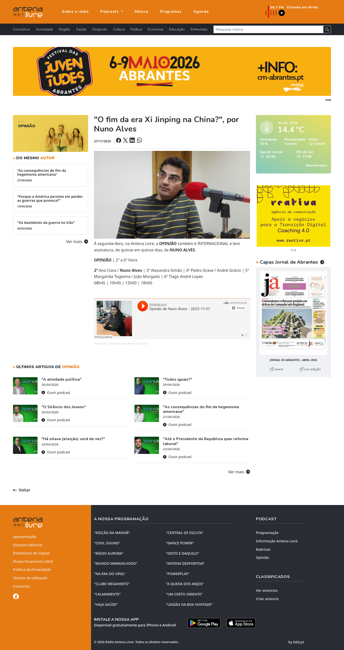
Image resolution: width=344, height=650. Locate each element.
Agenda (201, 11)
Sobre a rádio (75, 11)
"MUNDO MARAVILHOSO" (115, 563)
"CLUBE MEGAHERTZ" (112, 583)
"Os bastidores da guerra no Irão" (50, 225)
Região (64, 29)
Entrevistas (199, 29)
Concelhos (21, 29)
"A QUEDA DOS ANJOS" (185, 583)
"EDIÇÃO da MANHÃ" (112, 532)
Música (141, 11)
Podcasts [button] (110, 11)
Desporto (99, 29)
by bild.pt (296, 642)
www (276, 369)
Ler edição (310, 369)
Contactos (21, 586)
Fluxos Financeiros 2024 (33, 561)
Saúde (81, 29)
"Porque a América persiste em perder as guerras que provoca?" (50, 201)
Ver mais (77, 241)
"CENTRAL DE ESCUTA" (184, 532)
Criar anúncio (267, 598)
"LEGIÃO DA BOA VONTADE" (189, 604)
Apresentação (24, 536)
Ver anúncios (267, 590)
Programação (267, 532)
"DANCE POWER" (180, 543)
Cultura (119, 29)
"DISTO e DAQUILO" (182, 553)
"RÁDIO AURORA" (108, 553)
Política (136, 29)
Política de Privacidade (32, 569)
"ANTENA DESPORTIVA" (185, 563)
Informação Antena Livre (277, 541)
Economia (155, 29)
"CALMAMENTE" (107, 594)
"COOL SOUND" (107, 543)
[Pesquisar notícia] (268, 29)
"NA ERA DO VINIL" (110, 573)
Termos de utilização (30, 578)
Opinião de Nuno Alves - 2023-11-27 (129, 343)
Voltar (21, 490)
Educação (177, 29)
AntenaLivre (100, 343)
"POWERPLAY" (177, 573)
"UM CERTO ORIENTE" (184, 594)
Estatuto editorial (27, 545)
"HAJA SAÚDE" (106, 604)
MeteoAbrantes (316, 165)
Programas (171, 11)
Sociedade (44, 29)
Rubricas (263, 549)
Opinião (262, 557)
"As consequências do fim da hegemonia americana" (50, 175)
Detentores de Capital (31, 553)
